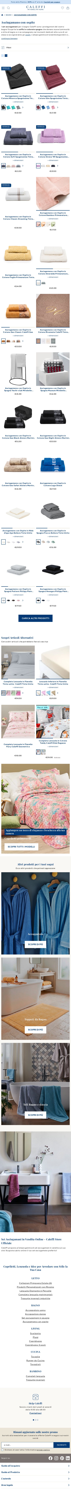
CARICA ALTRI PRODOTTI (35, 618)
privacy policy (43, 1450)
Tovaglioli (35, 1364)
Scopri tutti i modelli (21, 847)
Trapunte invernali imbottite (35, 1298)
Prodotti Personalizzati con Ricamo (35, 1287)
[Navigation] (3, 8)
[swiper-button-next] (23, 107)
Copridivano (35, 1341)
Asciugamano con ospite (35, 1321)
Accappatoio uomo (36, 1310)
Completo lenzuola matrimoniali (35, 1294)
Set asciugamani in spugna (35, 1318)
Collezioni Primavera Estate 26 (35, 1283)
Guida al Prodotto (10, 1472)
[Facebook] (50, 1458)
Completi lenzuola (35, 1376)
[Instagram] (56, 1458)
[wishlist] (62, 8)
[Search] (8, 8)
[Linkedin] (68, 1458)
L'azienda (6, 1478)
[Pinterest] (62, 1458)
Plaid (35, 1337)
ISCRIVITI (61, 1445)
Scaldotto (35, 1333)
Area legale (7, 1485)
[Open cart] (68, 8)
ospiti (28, 35)
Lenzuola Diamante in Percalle (35, 1291)
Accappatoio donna (35, 1314)
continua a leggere (9, 38)
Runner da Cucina (35, 1360)
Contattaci (35, 1413)
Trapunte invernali (35, 1380)
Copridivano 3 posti (35, 1345)
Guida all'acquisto (10, 1466)
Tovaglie (35, 1357)
